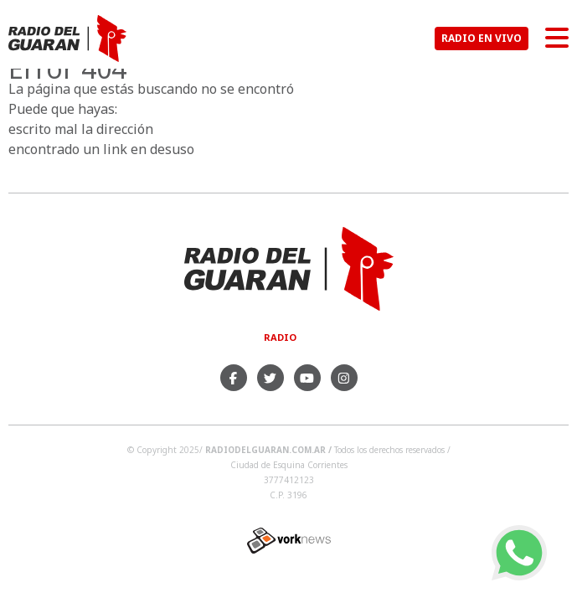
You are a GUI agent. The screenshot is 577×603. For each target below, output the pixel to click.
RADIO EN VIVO (481, 38)
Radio (280, 337)
